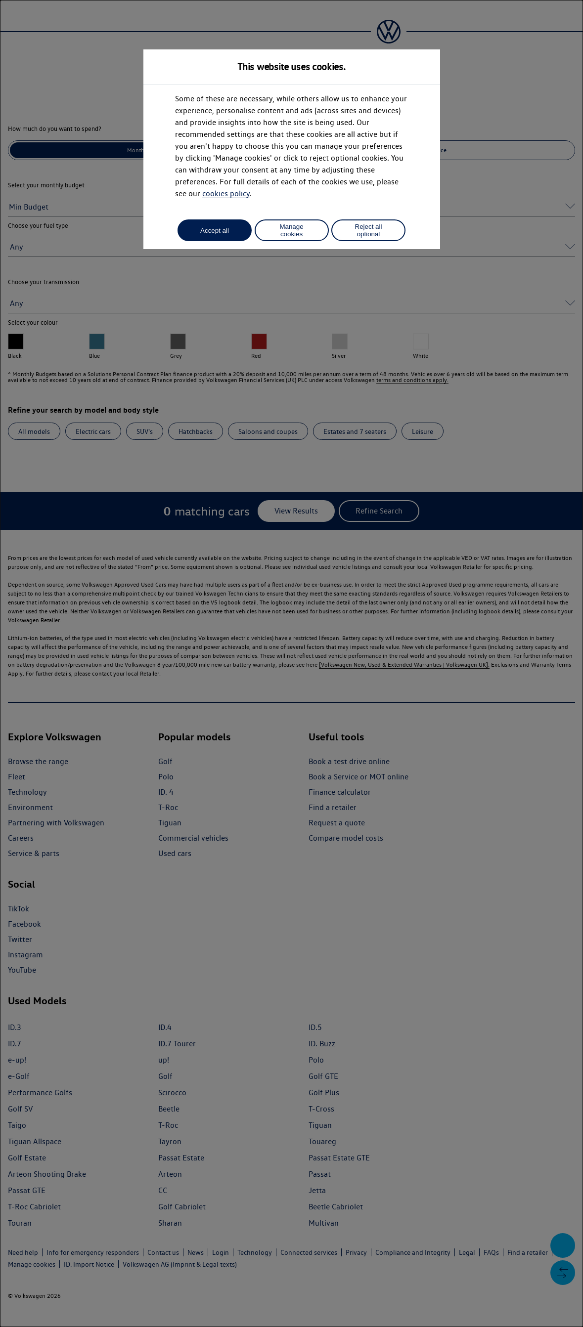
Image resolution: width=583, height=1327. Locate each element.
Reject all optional (368, 230)
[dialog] (291, 663)
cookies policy (226, 193)
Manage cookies (291, 230)
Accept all (214, 230)
